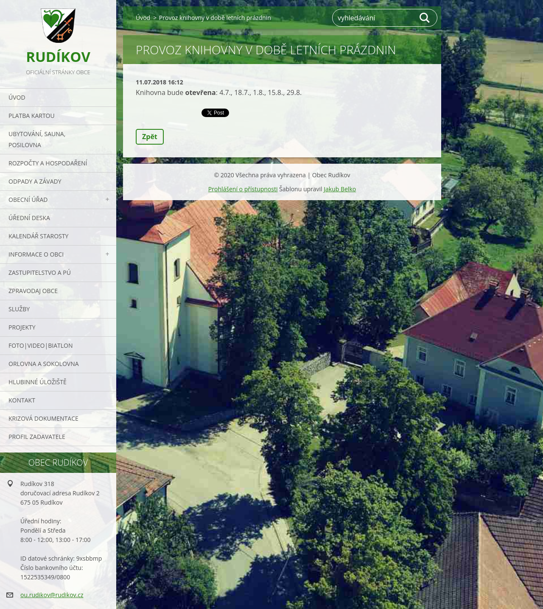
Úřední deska (29, 218)
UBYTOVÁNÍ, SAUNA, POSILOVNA (36, 139)
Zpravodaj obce (33, 291)
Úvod (16, 97)
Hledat (425, 17)
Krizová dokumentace (43, 418)
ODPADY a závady (34, 181)
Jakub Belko (340, 189)
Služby (19, 309)
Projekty (22, 327)
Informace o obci (36, 254)
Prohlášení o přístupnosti (243, 189)
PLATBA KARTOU (31, 116)
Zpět (149, 136)
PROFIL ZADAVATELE (36, 437)
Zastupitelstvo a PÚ (39, 272)
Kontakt (21, 400)
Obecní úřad (28, 200)
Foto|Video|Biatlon (40, 345)
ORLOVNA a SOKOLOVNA (43, 364)
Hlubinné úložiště (37, 382)
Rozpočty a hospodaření (47, 163)
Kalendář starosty (38, 236)
